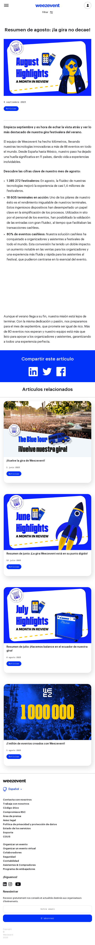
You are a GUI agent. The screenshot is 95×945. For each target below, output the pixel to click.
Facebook (61, 371)
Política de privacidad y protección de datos (30, 824)
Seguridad (9, 857)
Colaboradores (12, 852)
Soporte (8, 832)
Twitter (47, 371)
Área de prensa (12, 816)
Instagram (10, 884)
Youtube (18, 884)
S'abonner (47, 918)
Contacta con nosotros (17, 799)
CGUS (6, 836)
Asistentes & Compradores (19, 865)
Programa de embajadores (19, 869)
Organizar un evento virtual (19, 848)
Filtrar (47, 12)
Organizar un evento (15, 844)
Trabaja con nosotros (16, 804)
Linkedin (33, 371)
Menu (6, 5)
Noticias (11, 108)
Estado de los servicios (17, 828)
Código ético (11, 808)
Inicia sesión (88, 5)
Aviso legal (9, 820)
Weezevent (47, 5)
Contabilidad (11, 861)
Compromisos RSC (14, 812)
